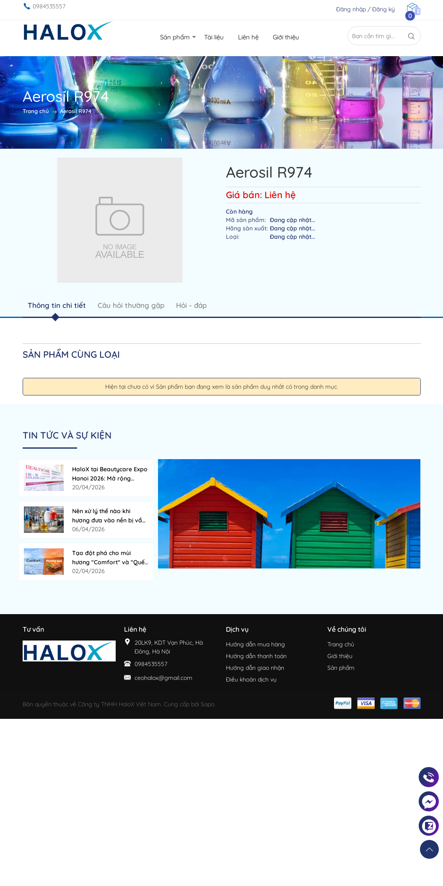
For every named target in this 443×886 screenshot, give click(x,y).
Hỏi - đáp (191, 305)
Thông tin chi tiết (57, 305)
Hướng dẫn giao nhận (255, 668)
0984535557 (49, 6)
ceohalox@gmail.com (163, 678)
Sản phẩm (341, 668)
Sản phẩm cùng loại (71, 354)
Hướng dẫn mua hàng (255, 644)
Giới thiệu (339, 656)
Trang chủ (340, 644)
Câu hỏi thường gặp (131, 305)
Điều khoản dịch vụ (251, 679)
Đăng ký (383, 9)
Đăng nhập (351, 9)
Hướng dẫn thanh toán (256, 656)
